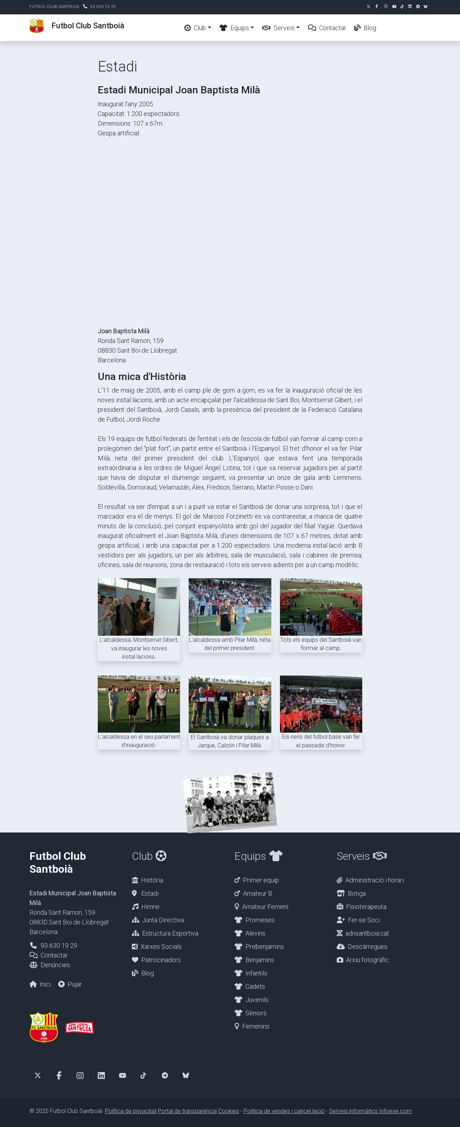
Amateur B (257, 893)
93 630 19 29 (103, 6)
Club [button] (195, 28)
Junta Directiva (163, 920)
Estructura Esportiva (170, 933)
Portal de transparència (187, 1111)
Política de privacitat (130, 1111)
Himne (150, 906)
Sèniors (256, 1013)
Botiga (357, 893)
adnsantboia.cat (367, 933)
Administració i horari (374, 880)
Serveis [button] (278, 28)
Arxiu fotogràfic (367, 960)
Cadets (255, 986)
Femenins (256, 1026)
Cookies (228, 1111)
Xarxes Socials (161, 946)
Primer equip (261, 880)
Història (152, 880)
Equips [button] (234, 28)
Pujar (75, 984)
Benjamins (259, 960)
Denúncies (55, 965)
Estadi (149, 893)
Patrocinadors (161, 960)
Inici (45, 984)
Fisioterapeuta (366, 906)
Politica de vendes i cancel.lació (284, 1111)
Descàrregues (367, 946)
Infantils (256, 973)
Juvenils (256, 999)
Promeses (260, 920)
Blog (365, 28)
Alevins (255, 933)
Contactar (327, 28)
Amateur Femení (265, 906)
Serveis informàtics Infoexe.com (370, 1111)
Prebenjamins (264, 946)
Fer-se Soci (364, 920)
